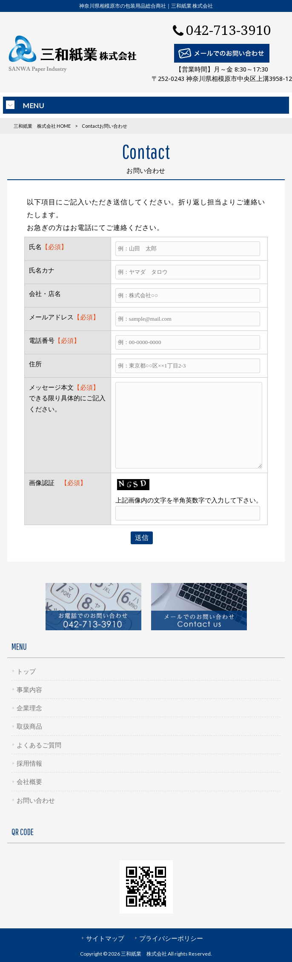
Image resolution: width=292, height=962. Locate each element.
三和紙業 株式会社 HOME (42, 126)
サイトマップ (105, 938)
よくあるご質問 (39, 745)
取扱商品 (29, 726)
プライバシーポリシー (171, 938)
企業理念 (29, 708)
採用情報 (29, 763)
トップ (26, 671)
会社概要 (29, 781)
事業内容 (29, 689)
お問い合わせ (36, 800)
